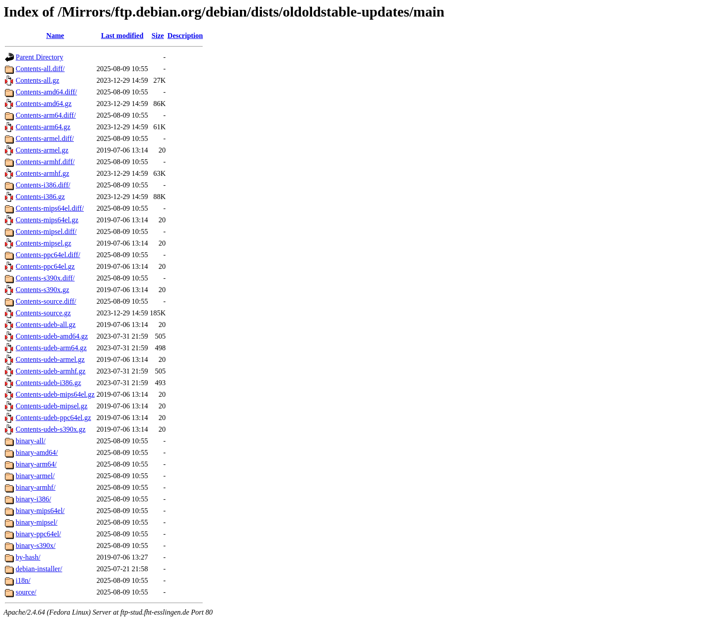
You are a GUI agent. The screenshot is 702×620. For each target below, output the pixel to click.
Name (55, 35)
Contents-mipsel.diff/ (46, 231)
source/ (26, 592)
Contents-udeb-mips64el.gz (55, 394)
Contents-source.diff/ (46, 301)
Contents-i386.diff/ (43, 185)
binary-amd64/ (37, 452)
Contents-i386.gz (40, 196)
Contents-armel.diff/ (45, 138)
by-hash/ (28, 557)
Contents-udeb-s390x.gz (51, 429)
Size (158, 35)
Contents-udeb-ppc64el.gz (53, 417)
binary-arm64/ (36, 464)
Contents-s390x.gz (42, 289)
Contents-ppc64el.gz (45, 266)
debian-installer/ (39, 569)
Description (185, 35)
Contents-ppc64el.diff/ (48, 255)
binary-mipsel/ (36, 522)
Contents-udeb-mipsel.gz (51, 406)
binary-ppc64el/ (38, 534)
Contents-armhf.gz (42, 173)
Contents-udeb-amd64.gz (52, 336)
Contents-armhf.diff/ (45, 162)
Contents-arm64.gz (43, 127)
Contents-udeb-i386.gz (48, 382)
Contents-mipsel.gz (43, 243)
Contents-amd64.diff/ (46, 92)
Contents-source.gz (43, 313)
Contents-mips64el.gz (47, 220)
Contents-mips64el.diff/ (50, 208)
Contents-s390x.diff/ (45, 278)
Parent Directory (39, 57)
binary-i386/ (33, 499)
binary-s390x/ (36, 545)
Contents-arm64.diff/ (46, 115)
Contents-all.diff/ (40, 68)
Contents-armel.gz (42, 150)
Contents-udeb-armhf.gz (51, 371)
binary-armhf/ (36, 487)
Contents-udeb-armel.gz (50, 359)
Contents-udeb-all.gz (46, 324)
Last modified (122, 35)
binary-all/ (31, 441)
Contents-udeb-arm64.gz (51, 348)
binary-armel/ (35, 476)
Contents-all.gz (37, 80)
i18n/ (23, 580)
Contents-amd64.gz (44, 103)
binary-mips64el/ (40, 510)
